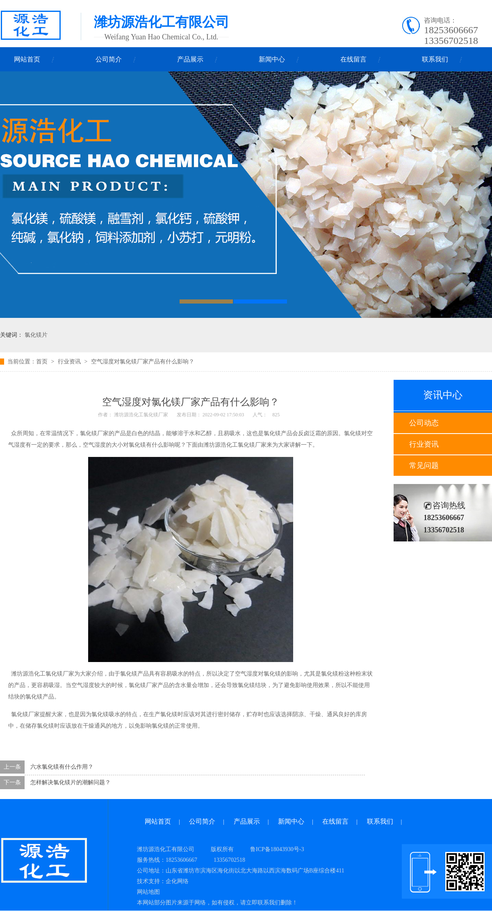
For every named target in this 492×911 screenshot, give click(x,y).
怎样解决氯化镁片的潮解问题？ (70, 782)
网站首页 (27, 59)
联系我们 (435, 59)
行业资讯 (424, 444)
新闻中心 (272, 59)
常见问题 (424, 465)
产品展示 (190, 59)
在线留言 (353, 59)
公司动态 (424, 423)
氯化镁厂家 (252, 445)
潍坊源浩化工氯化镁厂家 (141, 415)
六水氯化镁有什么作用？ (61, 767)
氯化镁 (169, 714)
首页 (42, 361)
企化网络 (177, 881)
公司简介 (109, 59)
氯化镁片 (36, 335)
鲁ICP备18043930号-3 (277, 849)
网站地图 (148, 892)
